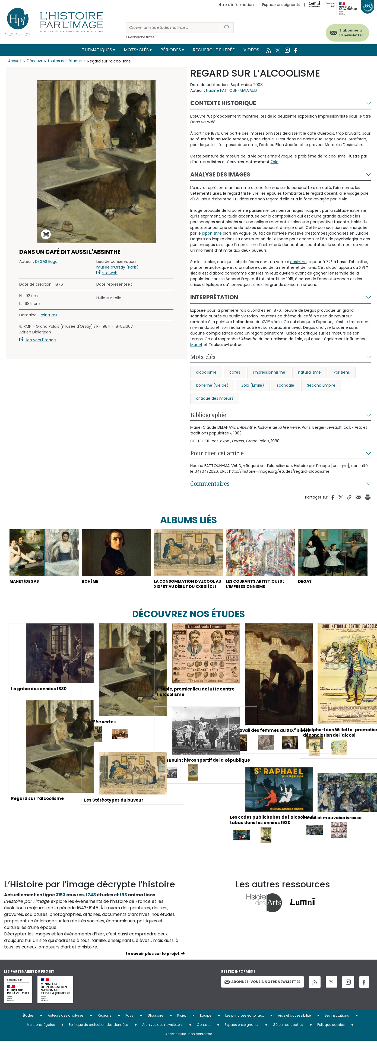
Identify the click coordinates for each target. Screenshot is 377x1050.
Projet (181, 1024)
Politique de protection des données (98, 1033)
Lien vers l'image (40, 340)
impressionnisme (269, 372)
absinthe (298, 261)
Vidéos (251, 50)
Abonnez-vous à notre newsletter (262, 991)
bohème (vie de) (212, 385)
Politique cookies (331, 1033)
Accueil (15, 61)
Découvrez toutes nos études (56, 61)
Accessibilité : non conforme (188, 1042)
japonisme (212, 233)
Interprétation (214, 297)
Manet (196, 344)
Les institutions (337, 1024)
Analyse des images (220, 174)
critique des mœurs (214, 398)
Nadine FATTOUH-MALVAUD (231, 90)
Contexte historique (223, 103)
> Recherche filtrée (140, 37)
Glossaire (155, 1024)
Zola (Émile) (252, 385)
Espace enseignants (281, 5)
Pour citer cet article (217, 453)
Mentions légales (41, 1033)
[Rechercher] (173, 27)
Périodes (170, 50)
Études (28, 1024)
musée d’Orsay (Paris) (117, 267)
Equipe (205, 1024)
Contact (204, 1033)
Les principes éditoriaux (244, 1024)
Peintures (48, 315)
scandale (285, 385)
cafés (234, 372)
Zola (274, 162)
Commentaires (210, 483)
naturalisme (309, 372)
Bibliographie (208, 415)
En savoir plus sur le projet (152, 962)
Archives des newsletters (162, 1033)
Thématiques (97, 50)
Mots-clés (136, 50)
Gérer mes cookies (288, 1033)
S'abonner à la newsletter (347, 32)
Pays (129, 1024)
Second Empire (321, 385)
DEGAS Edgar (47, 261)
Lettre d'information (235, 5)
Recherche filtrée (214, 50)
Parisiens (342, 372)
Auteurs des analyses (66, 1024)
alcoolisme (206, 372)
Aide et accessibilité (294, 1024)
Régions (104, 1024)
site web (110, 273)
